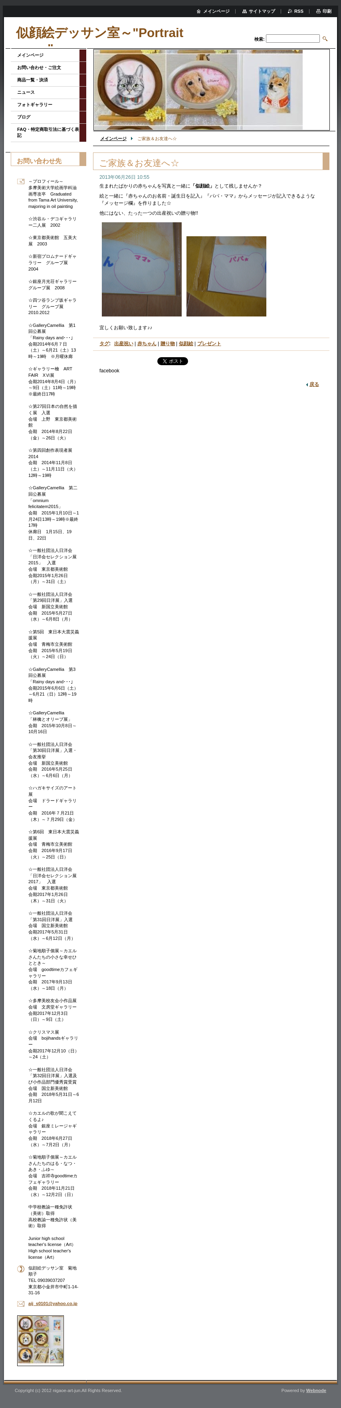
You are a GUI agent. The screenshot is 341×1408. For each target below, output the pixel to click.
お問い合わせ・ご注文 (39, 67)
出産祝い (123, 343)
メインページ (113, 138)
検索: (259, 39)
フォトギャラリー (34, 104)
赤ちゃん (147, 343)
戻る (314, 384)
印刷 (327, 11)
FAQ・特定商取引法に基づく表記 (48, 132)
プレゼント (209, 343)
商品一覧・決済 (32, 79)
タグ (104, 343)
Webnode (316, 1390)
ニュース (26, 92)
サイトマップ (262, 11)
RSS (298, 11)
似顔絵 (186, 343)
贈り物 (168, 343)
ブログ (23, 117)
